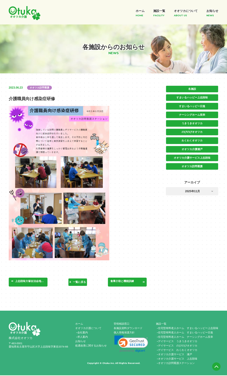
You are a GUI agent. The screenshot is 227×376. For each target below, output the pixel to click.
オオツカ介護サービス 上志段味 (177, 359)
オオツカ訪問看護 (192, 164)
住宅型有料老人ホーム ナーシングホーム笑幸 (185, 337)
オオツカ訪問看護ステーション (176, 363)
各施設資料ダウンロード (128, 328)
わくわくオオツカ (192, 139)
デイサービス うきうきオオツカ (177, 342)
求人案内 (82, 337)
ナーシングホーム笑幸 (192, 114)
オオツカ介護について (88, 328)
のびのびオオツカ (192, 131)
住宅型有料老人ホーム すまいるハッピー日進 (185, 333)
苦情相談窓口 (121, 324)
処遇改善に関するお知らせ (91, 346)
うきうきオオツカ (192, 122)
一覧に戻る (79, 282)
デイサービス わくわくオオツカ (177, 350)
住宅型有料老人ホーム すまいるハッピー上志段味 (188, 328)
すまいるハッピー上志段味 (192, 97)
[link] (131, 344)
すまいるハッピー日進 (192, 106)
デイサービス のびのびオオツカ (177, 346)
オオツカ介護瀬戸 (192, 148)
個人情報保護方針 (124, 333)
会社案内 (82, 333)
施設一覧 (161, 324)
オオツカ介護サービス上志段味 (192, 156)
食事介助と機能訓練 (125, 281)
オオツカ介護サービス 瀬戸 (175, 355)
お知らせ (80, 342)
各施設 (192, 89)
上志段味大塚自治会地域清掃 (33, 281)
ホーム (79, 324)
